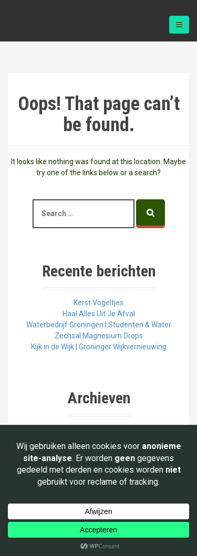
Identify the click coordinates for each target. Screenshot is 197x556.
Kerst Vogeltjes (98, 302)
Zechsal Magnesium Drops (99, 336)
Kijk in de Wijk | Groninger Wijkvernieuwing (99, 347)
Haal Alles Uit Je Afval (99, 313)
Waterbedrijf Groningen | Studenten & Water (98, 324)
